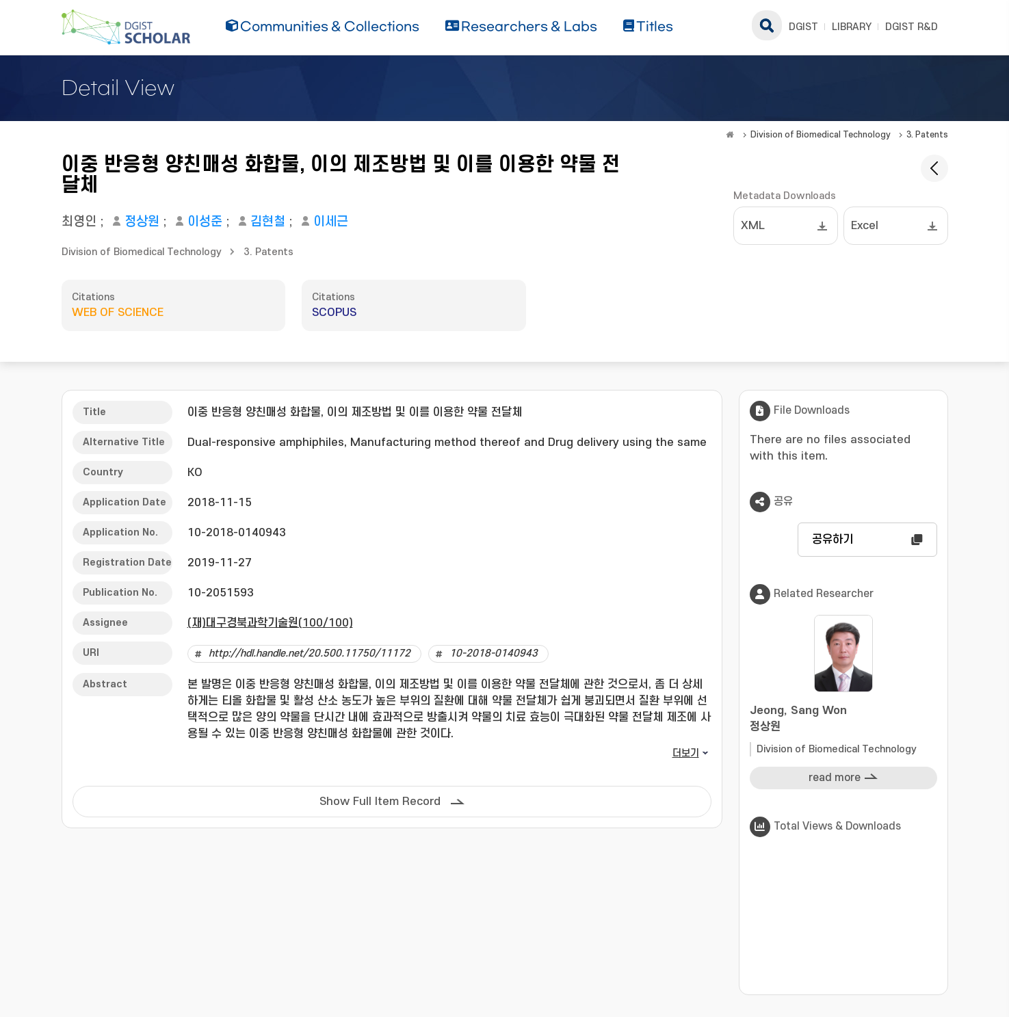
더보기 (685, 753)
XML (753, 226)
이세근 (330, 222)
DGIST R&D (911, 27)
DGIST (803, 27)
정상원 (142, 222)
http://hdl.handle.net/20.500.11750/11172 (309, 653)
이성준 (204, 222)
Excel (864, 226)
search (767, 25)
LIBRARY (852, 27)
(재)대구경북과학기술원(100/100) (270, 623)
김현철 (267, 222)
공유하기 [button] (832, 539)
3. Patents (927, 135)
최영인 (79, 222)
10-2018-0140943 (493, 653)
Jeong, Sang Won (843, 719)
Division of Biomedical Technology (820, 135)
